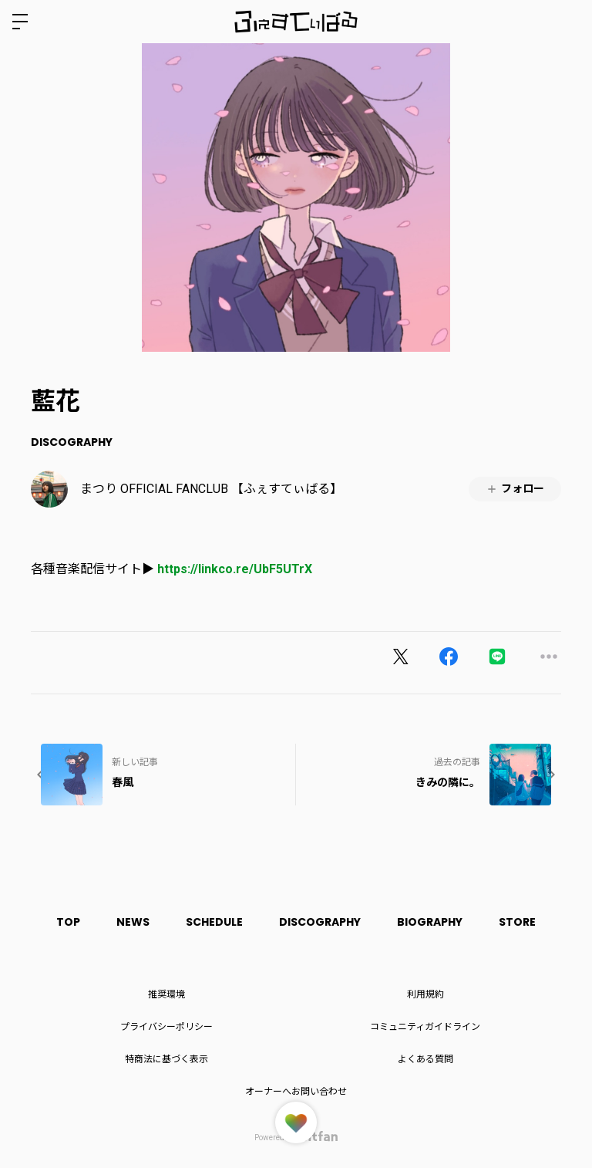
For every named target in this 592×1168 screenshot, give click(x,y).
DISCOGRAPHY (72, 442)
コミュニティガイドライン (425, 1026)
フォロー (515, 488)
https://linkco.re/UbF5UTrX (234, 569)
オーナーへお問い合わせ (296, 1091)
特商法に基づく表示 (166, 1059)
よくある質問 (425, 1059)
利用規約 (425, 994)
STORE (523, 922)
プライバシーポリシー (166, 1026)
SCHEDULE (213, 922)
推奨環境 (166, 994)
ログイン (567, 21)
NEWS (129, 922)
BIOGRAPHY (433, 922)
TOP (63, 922)
